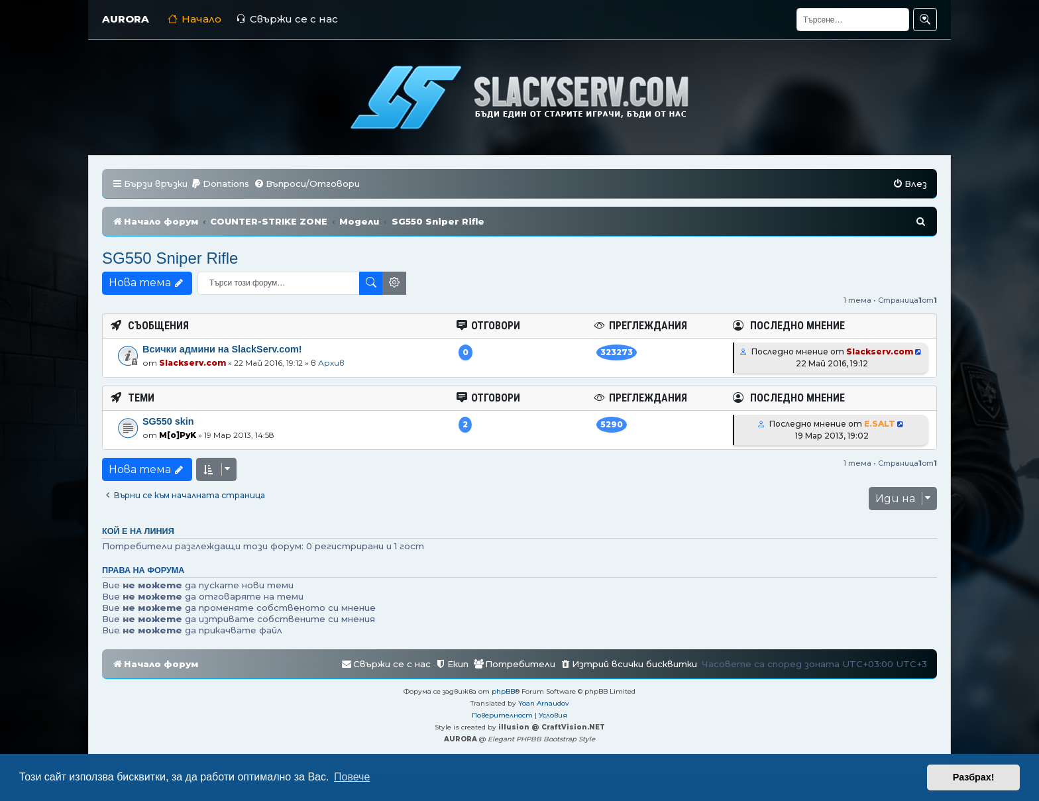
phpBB (503, 691)
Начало (194, 19)
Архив (331, 363)
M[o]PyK (177, 435)
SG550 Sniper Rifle (170, 258)
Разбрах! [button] (974, 777)
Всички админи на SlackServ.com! (222, 349)
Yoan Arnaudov (543, 703)
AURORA (125, 19)
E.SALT (879, 424)
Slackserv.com (192, 363)
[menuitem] (220, 183)
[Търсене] (852, 19)
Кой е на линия (138, 531)
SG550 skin (168, 421)
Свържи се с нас (287, 19)
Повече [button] (352, 776)
